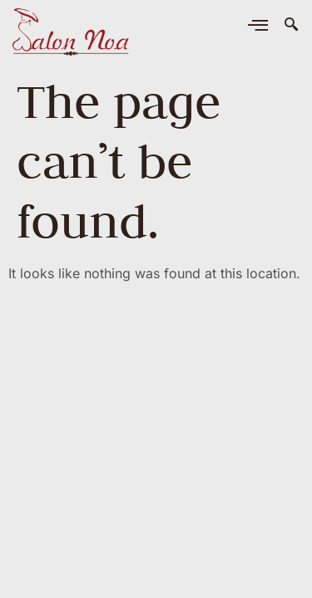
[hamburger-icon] (257, 26)
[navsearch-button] (291, 25)
